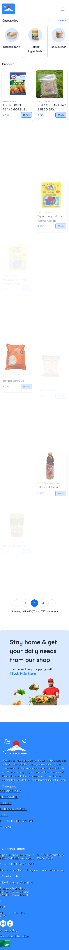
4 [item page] (43, 603)
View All (62, 20)
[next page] (52, 603)
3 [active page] (34, 603)
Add (26, 114)
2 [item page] (25, 603)
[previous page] (16, 603)
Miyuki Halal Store (23, 673)
